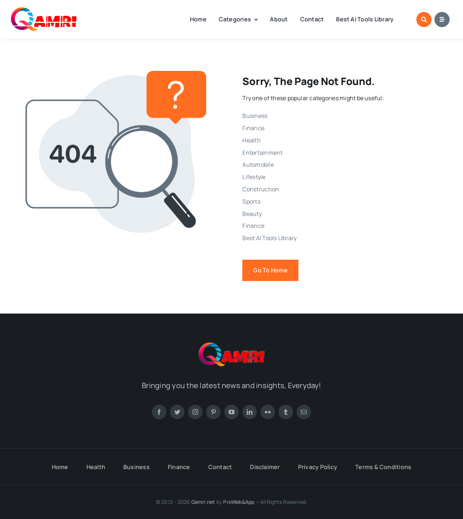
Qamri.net (203, 501)
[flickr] (267, 412)
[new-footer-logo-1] (44, 10)
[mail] (304, 412)
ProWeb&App (238, 501)
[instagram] (195, 412)
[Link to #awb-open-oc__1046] (424, 19)
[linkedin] (249, 412)
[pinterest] (213, 412)
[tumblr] (286, 412)
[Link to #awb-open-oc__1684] (442, 19)
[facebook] (159, 412)
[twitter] (177, 412)
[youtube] (231, 412)
